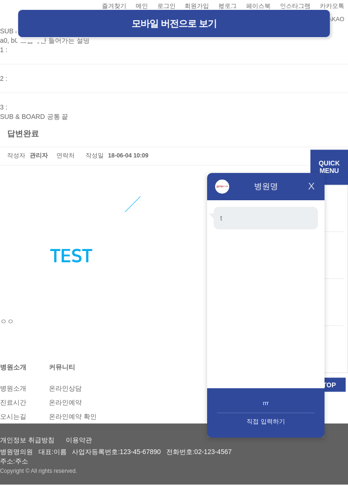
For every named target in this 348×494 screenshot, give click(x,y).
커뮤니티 (62, 367)
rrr (266, 403)
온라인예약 (65, 402)
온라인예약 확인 (73, 416)
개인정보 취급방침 (27, 440)
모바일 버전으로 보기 (173, 23)
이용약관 (79, 440)
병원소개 (13, 367)
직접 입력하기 (266, 421)
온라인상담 (65, 388)
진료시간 (13, 402)
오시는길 (13, 416)
